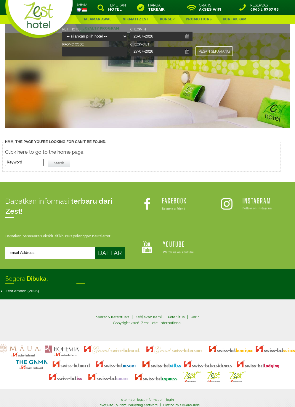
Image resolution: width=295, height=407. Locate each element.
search (60, 163)
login (170, 391)
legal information (150, 391)
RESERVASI (264, 7)
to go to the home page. (44, 152)
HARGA (156, 7)
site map (127, 391)
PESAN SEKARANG (214, 51)
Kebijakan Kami (148, 317)
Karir (195, 317)
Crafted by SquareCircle (181, 396)
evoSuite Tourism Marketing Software (129, 396)
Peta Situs (176, 317)
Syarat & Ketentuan (112, 317)
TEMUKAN (117, 7)
